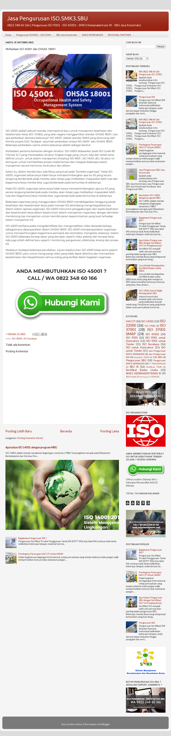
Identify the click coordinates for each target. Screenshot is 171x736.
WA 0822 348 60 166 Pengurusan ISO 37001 (150, 73)
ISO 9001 (132, 337)
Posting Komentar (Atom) (30, 438)
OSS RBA (157, 357)
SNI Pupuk (144, 377)
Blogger (106, 724)
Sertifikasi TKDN (154, 367)
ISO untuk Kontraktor (140, 347)
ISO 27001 (150, 325)
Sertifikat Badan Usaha (142, 370)
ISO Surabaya (30, 338)
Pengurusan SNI (147, 97)
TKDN (153, 376)
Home (8, 34)
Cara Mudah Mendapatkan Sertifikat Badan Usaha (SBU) (151, 268)
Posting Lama (109, 431)
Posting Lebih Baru (18, 431)
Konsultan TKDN (141, 357)
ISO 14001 (147, 321)
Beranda (66, 431)
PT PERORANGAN (157, 363)
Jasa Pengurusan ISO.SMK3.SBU (47, 18)
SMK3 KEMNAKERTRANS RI (143, 373)
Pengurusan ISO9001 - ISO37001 (33, 34)
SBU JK (134, 366)
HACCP (130, 321)
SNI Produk (131, 376)
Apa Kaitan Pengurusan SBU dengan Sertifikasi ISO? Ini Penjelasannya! (150, 243)
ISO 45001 (17, 338)
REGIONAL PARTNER (119, 34)
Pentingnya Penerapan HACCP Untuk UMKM (40, 554)
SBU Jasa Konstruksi (66, 34)
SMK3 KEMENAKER (92, 34)
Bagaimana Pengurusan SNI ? (32, 538)
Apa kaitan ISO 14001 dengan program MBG (31, 447)
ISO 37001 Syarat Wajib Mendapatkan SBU (150, 292)
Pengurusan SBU (136, 360)
